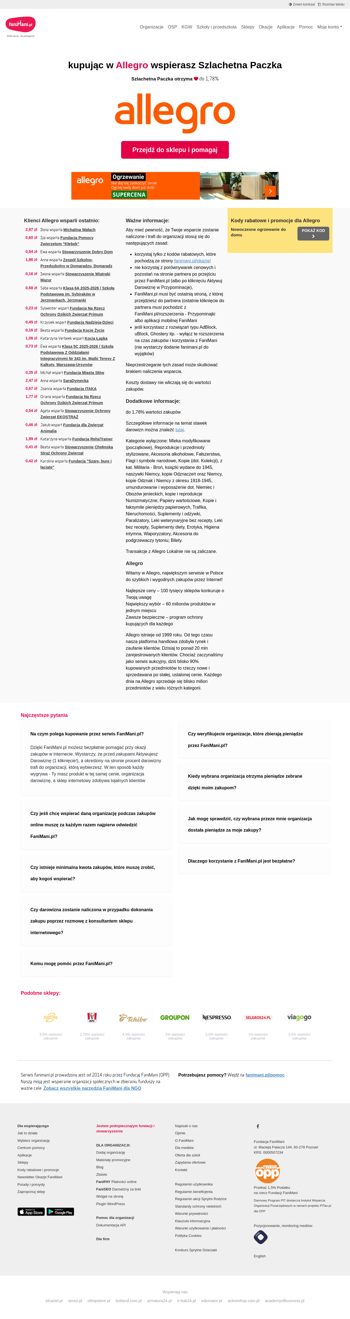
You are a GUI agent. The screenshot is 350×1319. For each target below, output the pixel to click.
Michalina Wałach (79, 230)
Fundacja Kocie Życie (84, 330)
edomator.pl (211, 1301)
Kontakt (181, 1170)
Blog (99, 1167)
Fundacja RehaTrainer (92, 439)
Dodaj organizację (110, 1152)
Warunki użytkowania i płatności (200, 1228)
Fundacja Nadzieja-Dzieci (90, 322)
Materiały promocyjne (113, 1160)
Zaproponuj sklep (31, 1192)
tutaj (180, 429)
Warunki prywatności (191, 1213)
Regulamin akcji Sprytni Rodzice (200, 1199)
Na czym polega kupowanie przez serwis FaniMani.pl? (87, 734)
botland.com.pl (129, 1301)
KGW (187, 27)
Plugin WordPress (110, 1204)
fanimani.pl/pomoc (264, 1075)
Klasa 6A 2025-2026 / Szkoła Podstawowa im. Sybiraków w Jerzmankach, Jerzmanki (77, 294)
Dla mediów (184, 1148)
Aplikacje (286, 27)
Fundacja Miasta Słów (84, 372)
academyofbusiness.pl (284, 1301)
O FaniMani (184, 1140)
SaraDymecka (75, 380)
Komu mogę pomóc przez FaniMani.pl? (71, 963)
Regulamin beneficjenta (194, 1192)
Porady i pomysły (31, 1184)
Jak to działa (27, 1133)
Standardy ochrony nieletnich (198, 1206)
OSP (172, 27)
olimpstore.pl (99, 1301)
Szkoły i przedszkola (217, 27)
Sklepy (247, 27)
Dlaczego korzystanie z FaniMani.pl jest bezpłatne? (241, 861)
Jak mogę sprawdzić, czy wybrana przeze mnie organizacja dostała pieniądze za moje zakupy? (250, 824)
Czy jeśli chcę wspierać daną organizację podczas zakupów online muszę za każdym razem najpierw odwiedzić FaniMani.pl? (93, 825)
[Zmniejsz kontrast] (302, 4)
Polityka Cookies (188, 1236)
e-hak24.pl (186, 1301)
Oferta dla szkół (187, 1155)
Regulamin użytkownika (194, 1184)
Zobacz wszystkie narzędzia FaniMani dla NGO (92, 1088)
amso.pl (75, 1301)
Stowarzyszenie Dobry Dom (87, 252)
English (260, 1256)
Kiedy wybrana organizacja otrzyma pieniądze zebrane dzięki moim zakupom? (245, 782)
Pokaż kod (313, 233)
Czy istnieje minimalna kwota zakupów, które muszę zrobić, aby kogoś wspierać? (92, 873)
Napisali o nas (186, 1126)
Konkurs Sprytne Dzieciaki (196, 1250)
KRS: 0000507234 (268, 1152)
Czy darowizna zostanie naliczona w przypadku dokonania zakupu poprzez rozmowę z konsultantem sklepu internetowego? (91, 921)
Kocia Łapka (96, 338)
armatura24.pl (159, 1301)
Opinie (180, 1133)
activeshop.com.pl (243, 1301)
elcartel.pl (54, 1301)
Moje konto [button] (328, 27)
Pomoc (306, 27)
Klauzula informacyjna (192, 1221)
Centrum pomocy (31, 1148)
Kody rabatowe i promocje (38, 1170)
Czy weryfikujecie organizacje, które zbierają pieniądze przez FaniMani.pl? (245, 740)
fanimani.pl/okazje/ (192, 260)
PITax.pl (325, 1205)
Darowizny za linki (118, 1189)
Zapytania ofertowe (190, 1162)
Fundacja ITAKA (81, 388)
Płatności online (116, 1182)
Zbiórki (101, 1174)
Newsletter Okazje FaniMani (39, 1177)
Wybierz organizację (33, 1140)
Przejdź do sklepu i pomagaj (175, 149)
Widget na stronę (109, 1196)
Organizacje (151, 27)
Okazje (266, 27)
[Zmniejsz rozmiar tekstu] (331, 4)
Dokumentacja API (111, 1225)
